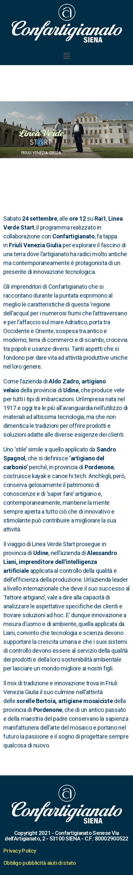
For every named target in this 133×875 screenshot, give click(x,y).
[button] (66, 56)
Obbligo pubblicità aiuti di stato (39, 863)
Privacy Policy (19, 850)
